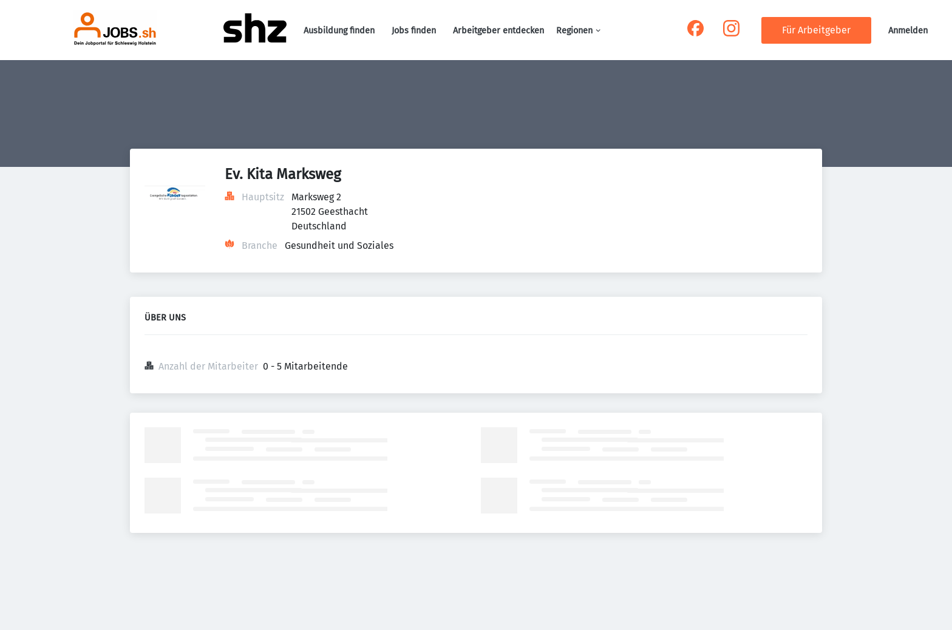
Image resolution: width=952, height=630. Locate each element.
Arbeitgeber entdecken (498, 30)
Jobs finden (414, 30)
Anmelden (908, 30)
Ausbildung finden (339, 30)
